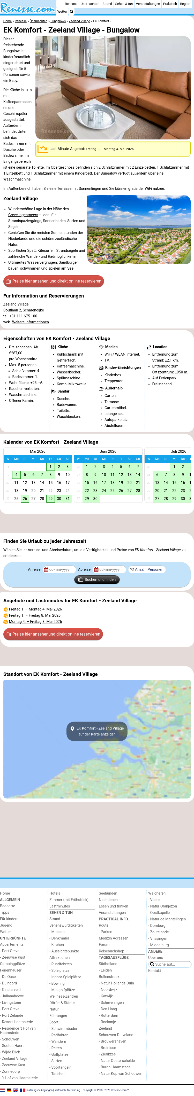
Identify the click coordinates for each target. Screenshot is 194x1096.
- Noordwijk (108, 990)
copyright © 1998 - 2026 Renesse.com (105, 1090)
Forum (104, 945)
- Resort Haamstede (16, 1022)
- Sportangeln (60, 1067)
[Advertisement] (97, 523)
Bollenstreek (109, 977)
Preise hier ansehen (53, 281)
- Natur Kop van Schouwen (120, 1073)
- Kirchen (56, 945)
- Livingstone (10, 1002)
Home (5, 893)
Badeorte (7, 906)
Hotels (54, 893)
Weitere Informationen (30, 322)
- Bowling (57, 983)
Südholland (108, 964)
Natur (54, 1009)
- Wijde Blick (10, 1052)
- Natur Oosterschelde (117, 1061)
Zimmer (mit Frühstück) (68, 900)
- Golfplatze (58, 1054)
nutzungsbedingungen (40, 1090)
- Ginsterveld (10, 990)
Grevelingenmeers (23, 215)
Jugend (6, 925)
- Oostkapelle (159, 913)
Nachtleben (108, 900)
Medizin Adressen (113, 938)
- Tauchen (57, 1074)
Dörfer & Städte (62, 1003)
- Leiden (105, 970)
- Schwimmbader (63, 1029)
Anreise (34, 569)
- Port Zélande (11, 1015)
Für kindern (9, 919)
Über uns (155, 958)
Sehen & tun (124, 4)
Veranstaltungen (148, 4)
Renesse (71, 4)
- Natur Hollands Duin (116, 983)
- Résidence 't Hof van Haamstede (18, 1030)
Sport (53, 1022)
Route (103, 925)
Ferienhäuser (10, 970)
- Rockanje (107, 1022)
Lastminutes (59, 906)
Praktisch (170, 4)
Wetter (62, 11)
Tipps (4, 912)
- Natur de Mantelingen (167, 919)
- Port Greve (9, 951)
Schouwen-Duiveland (116, 1035)
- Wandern (57, 1041)
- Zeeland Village (13, 1058)
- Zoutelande (158, 932)
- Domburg (157, 925)
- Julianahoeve (12, 996)
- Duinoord (8, 983)
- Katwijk (106, 996)
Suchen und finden (97, 579)
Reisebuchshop (111, 951)
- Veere (154, 900)
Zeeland (105, 1028)
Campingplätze (12, 964)
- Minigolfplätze (62, 990)
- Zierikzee (107, 1054)
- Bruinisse (107, 1048)
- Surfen (55, 1061)
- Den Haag (108, 1009)
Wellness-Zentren (63, 996)
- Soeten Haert (12, 1046)
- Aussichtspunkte (64, 951)
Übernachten (90, 4)
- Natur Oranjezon (162, 906)
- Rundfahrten (60, 964)
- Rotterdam (108, 1015)
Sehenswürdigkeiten (66, 925)
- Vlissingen (157, 938)
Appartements (12, 944)
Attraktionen (59, 958)
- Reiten (55, 1048)
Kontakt (154, 971)
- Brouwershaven (112, 1041)
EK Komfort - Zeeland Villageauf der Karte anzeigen (97, 731)
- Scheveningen (111, 1002)
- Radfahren (58, 1035)
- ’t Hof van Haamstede (19, 1078)
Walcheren (157, 893)
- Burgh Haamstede (115, 1067)
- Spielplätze (59, 970)
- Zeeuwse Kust (12, 957)
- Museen (57, 932)
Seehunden (108, 893)
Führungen (58, 1016)
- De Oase (8, 977)
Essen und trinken (113, 906)
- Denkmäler (59, 938)
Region (185, 4)
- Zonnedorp (10, 1071)
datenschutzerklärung (67, 1090)
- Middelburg (158, 945)
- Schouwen (9, 1039)
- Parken (105, 932)
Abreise (85, 569)
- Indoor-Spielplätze (65, 977)
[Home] (59, 4)
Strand (107, 4)
